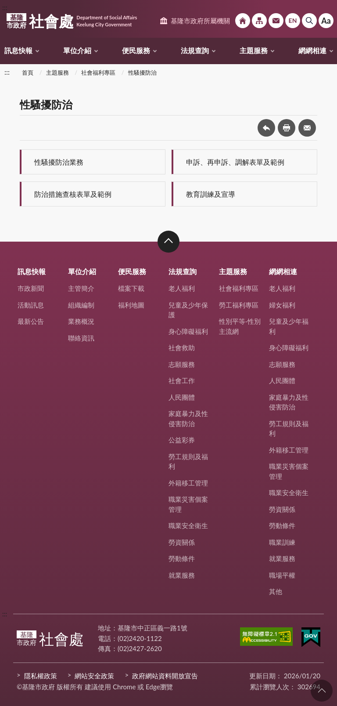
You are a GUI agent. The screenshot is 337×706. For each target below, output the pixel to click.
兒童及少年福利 (288, 326)
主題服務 (254, 50)
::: (4, 7)
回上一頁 (266, 128)
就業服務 (181, 575)
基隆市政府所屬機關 (200, 21)
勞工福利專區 (238, 305)
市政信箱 (276, 20)
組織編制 (81, 305)
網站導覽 (259, 20)
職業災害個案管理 (188, 504)
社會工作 (181, 380)
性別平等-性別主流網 (240, 326)
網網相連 (312, 50)
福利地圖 (131, 305)
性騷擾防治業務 (58, 162)
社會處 (72, 21)
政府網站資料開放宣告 (165, 676)
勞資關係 (181, 542)
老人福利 (181, 288)
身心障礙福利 (188, 331)
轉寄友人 (307, 128)
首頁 (27, 72)
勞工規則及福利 (188, 462)
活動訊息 (31, 305)
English (292, 20)
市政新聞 (31, 288)
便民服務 (136, 50)
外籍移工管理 (188, 483)
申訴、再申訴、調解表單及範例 (235, 162)
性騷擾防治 (142, 72)
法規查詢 (195, 50)
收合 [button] (168, 242)
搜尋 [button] (309, 20)
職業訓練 (282, 542)
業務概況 (81, 321)
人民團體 (181, 397)
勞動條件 (181, 558)
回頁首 (322, 691)
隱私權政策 (40, 676)
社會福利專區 (98, 72)
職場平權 (282, 575)
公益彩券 (181, 440)
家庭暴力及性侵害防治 (188, 418)
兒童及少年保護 (188, 310)
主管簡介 (81, 288)
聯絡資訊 (81, 338)
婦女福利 (282, 305)
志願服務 (181, 364)
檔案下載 (131, 288)
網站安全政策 (94, 676)
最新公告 (31, 321)
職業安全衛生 (188, 525)
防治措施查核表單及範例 (72, 194)
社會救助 (181, 347)
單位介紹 (77, 50)
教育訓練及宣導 (210, 194)
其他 (275, 591)
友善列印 (286, 128)
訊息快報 (18, 50)
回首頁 (242, 20)
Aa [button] (326, 20)
